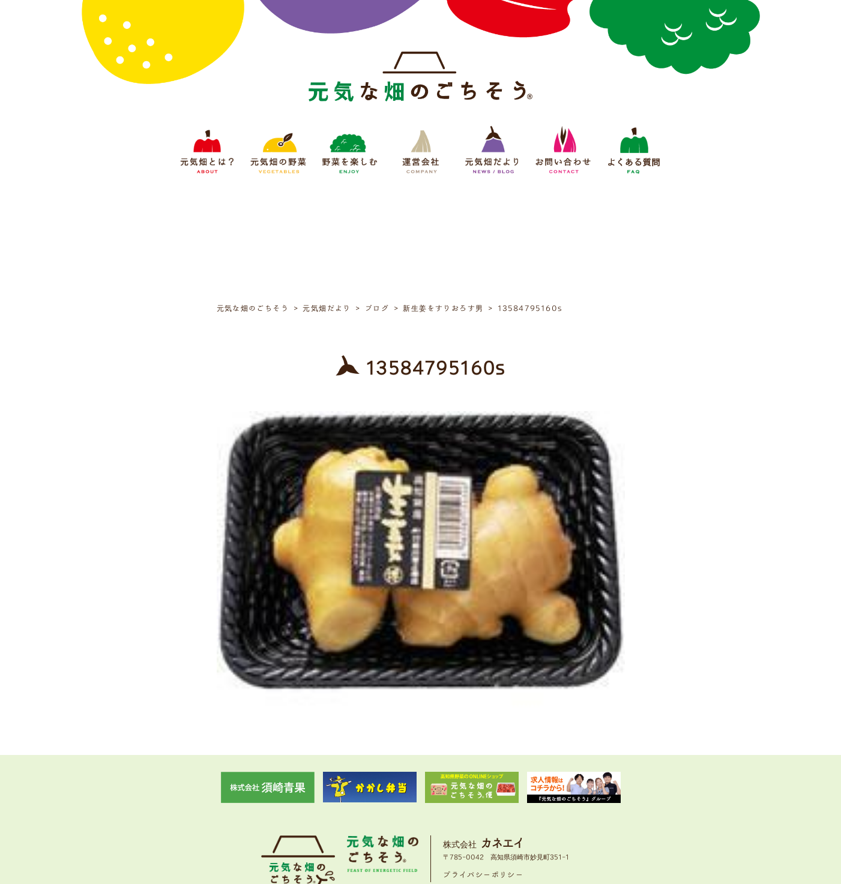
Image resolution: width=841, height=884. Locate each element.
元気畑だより (471, 801)
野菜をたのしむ (374, 801)
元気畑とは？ (262, 801)
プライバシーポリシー (483, 764)
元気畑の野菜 (316, 801)
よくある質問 (579, 801)
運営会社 (424, 801)
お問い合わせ (525, 801)
